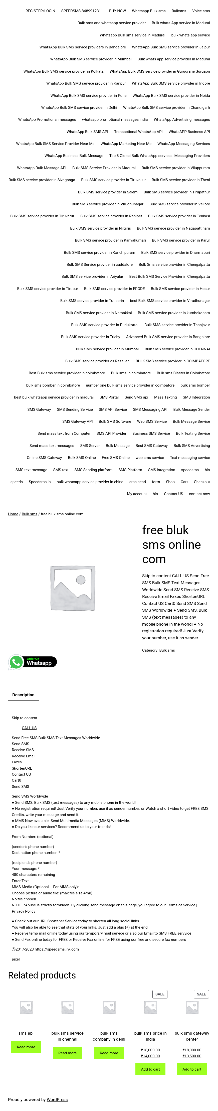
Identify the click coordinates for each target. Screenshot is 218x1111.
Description (23, 694)
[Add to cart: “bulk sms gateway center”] (192, 1069)
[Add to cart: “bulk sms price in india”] (150, 1069)
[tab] (23, 695)
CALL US (29, 728)
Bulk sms (29, 514)
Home (13, 514)
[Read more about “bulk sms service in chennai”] (67, 1053)
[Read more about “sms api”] (26, 1047)
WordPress (57, 1099)
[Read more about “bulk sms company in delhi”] (109, 1053)
